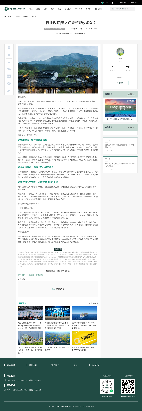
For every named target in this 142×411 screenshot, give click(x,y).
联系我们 (134, 2)
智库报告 (68, 9)
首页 (31, 9)
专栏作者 (78, 9)
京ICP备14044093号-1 (87, 406)
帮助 (76, 365)
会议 (59, 9)
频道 (38, 9)
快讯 (52, 9)
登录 (53, 289)
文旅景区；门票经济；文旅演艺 (30, 275)
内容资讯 (11, 365)
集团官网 (98, 9)
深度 (45, 9)
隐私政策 (96, 365)
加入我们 (55, 365)
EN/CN (88, 9)
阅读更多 (120, 83)
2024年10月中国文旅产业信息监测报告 (120, 119)
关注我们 (123, 2)
